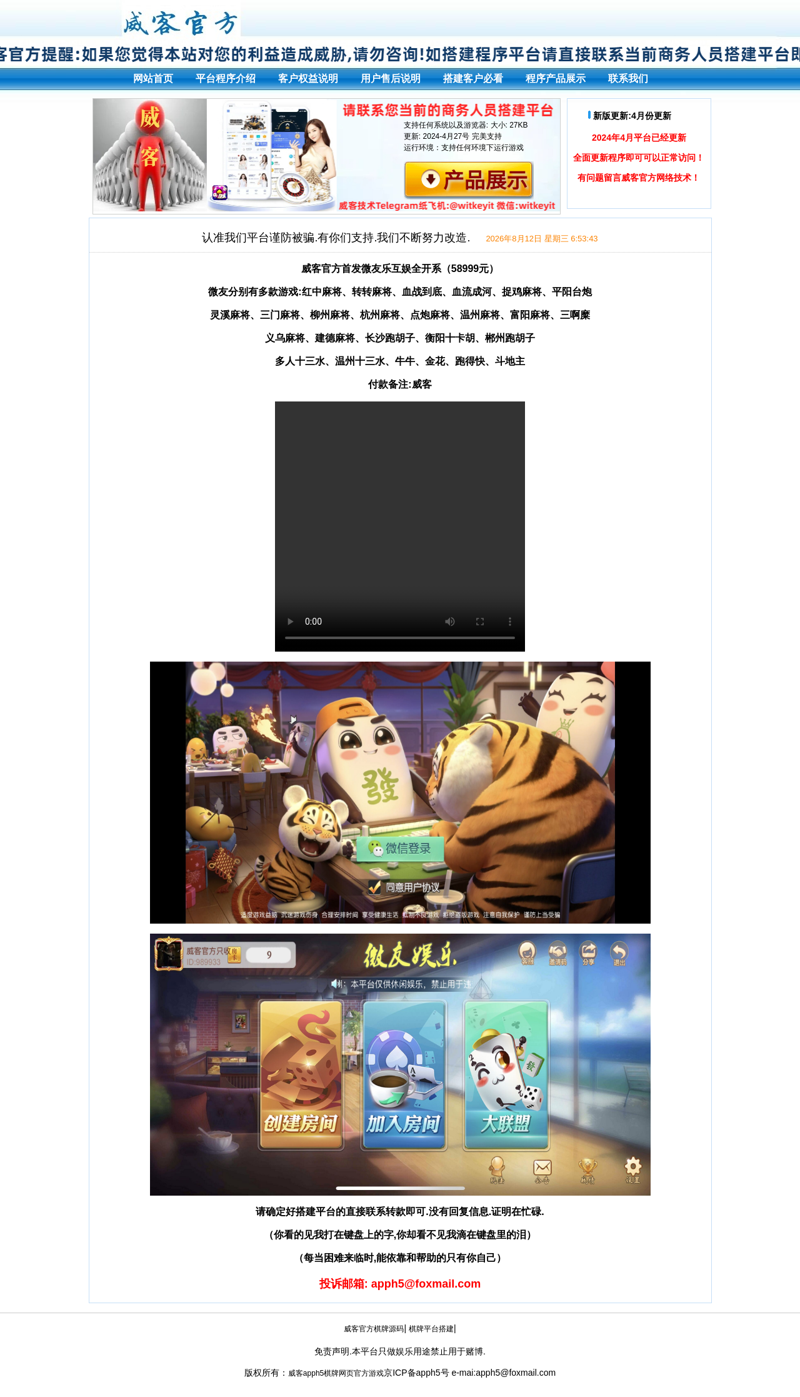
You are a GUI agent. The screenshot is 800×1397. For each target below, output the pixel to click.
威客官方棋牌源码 (374, 1328)
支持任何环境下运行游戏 (482, 147)
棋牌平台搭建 (431, 1328)
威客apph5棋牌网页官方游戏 (336, 1373)
